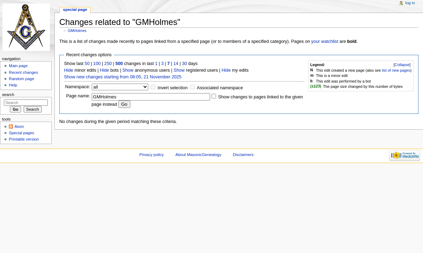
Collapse (402, 65)
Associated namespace (220, 87)
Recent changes (23, 72)
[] (401, 65)
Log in (410, 3)
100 (96, 63)
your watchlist (324, 41)
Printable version (24, 139)
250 (108, 63)
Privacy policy (151, 155)
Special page (75, 9)
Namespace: (77, 86)
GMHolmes (77, 30)
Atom (19, 126)
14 (176, 63)
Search (8, 94)
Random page (21, 79)
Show (128, 70)
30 (184, 63)
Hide (68, 70)
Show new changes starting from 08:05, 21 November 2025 (122, 76)
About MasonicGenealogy (198, 155)
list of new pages (396, 70)
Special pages (21, 133)
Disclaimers (243, 155)
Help (13, 85)
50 (87, 63)
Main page (18, 66)
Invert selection (173, 87)
